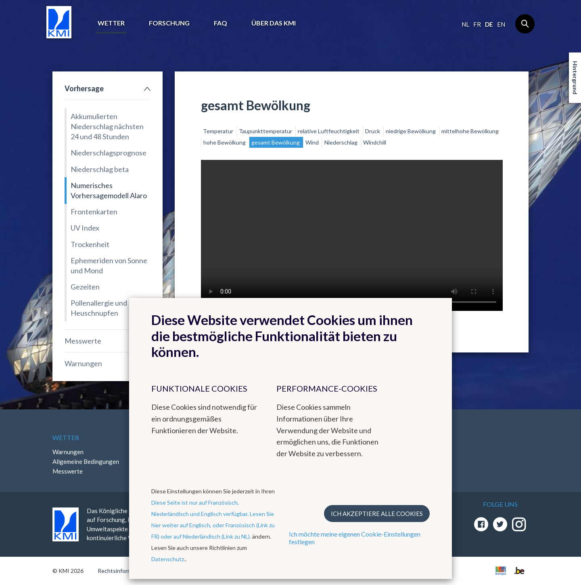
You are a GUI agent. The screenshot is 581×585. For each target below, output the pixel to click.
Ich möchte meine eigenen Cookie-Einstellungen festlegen (354, 537)
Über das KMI (273, 23)
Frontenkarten (94, 211)
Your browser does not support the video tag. (352, 235)
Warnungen (83, 363)
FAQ (220, 23)
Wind (312, 142)
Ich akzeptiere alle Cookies (377, 513)
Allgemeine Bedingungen (85, 461)
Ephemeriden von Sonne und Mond (109, 265)
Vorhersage (84, 88)
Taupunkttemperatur (266, 131)
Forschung (169, 23)
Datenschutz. (168, 559)
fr (477, 24)
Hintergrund (575, 77)
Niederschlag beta (100, 169)
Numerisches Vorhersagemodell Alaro (109, 190)
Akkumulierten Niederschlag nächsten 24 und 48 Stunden (107, 126)
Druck (373, 131)
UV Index (85, 227)
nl (465, 24)
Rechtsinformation (121, 570)
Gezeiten (85, 286)
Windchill (374, 142)
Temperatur (218, 131)
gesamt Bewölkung (276, 142)
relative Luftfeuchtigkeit (329, 131)
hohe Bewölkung (225, 142)
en (501, 24)
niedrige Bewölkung (411, 131)
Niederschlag (341, 142)
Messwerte (83, 340)
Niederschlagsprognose (108, 152)
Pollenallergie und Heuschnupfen (99, 307)
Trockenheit (90, 244)
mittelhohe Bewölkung (470, 131)
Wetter (111, 23)
